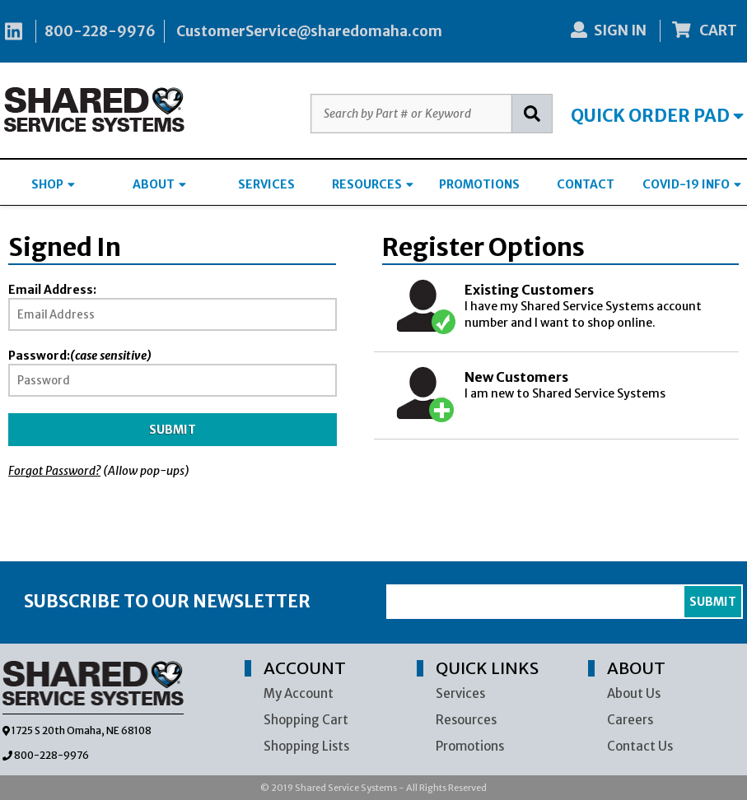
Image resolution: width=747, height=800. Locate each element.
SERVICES (266, 184)
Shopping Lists (306, 746)
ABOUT (159, 184)
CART (705, 30)
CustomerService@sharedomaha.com (309, 31)
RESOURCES (372, 184)
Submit (172, 429)
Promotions (470, 746)
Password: (80, 355)
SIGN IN (609, 30)
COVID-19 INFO (691, 184)
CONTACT (585, 184)
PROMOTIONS (479, 184)
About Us (634, 693)
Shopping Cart (306, 720)
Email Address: (52, 289)
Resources (466, 720)
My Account (299, 693)
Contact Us (640, 746)
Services (460, 693)
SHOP (53, 184)
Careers (630, 720)
